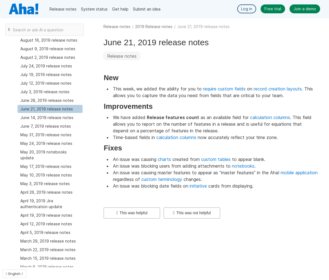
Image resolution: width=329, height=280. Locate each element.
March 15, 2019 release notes (48, 258)
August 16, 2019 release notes (48, 40)
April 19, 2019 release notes (46, 215)
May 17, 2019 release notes (45, 166)
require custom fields (224, 89)
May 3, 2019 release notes (45, 183)
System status (94, 9)
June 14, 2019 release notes (46, 117)
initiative (198, 186)
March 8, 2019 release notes (47, 266)
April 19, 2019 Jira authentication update (41, 203)
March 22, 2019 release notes (48, 249)
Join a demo (304, 8)
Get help (120, 9)
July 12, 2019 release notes (45, 83)
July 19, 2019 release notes (46, 74)
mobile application (299, 172)
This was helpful (131, 213)
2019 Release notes (153, 26)
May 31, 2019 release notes (45, 134)
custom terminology (161, 179)
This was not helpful (192, 213)
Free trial (272, 8)
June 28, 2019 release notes (47, 100)
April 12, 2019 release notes (46, 223)
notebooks (243, 166)
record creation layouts (278, 89)
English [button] (14, 273)
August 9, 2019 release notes (47, 48)
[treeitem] (50, 109)
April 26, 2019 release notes (46, 192)
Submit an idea (146, 9)
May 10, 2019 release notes (46, 175)
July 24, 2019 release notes (46, 66)
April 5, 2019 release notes (45, 232)
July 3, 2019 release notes (45, 91)
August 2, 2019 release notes (47, 57)
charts (164, 159)
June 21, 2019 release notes (46, 109)
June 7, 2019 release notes (45, 126)
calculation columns (270, 117)
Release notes (63, 9)
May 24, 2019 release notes (46, 143)
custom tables (216, 159)
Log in (246, 8)
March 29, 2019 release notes (48, 241)
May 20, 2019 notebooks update (43, 155)
